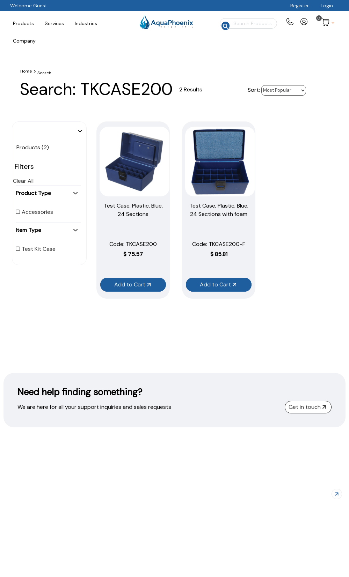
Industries (196, 562)
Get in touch (307, 407)
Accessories (34, 212)
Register (299, 5)
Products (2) (32, 147)
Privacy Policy (277, 562)
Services (170, 562)
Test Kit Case (36, 249)
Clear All (23, 181)
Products (143, 562)
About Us (224, 562)
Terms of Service (321, 562)
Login (327, 5)
